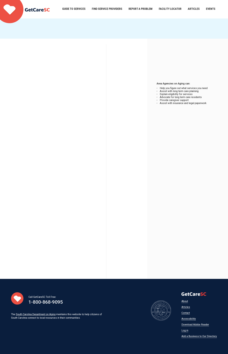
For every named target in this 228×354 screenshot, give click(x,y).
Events (210, 9)
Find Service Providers (107, 9)
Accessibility (188, 318)
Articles (194, 9)
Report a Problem (140, 9)
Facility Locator (170, 9)
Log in (184, 330)
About (184, 301)
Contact (185, 312)
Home (25, 9)
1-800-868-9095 (45, 302)
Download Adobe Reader (195, 324)
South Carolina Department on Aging (36, 314)
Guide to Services (74, 9)
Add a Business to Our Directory (199, 336)
